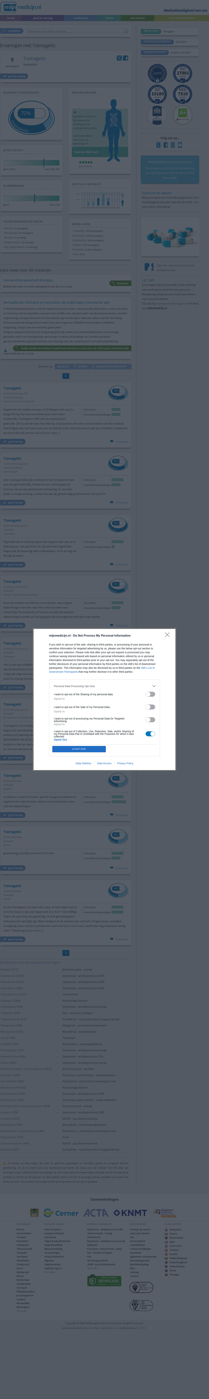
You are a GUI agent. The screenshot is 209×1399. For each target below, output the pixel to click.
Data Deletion (83, 763)
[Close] (168, 635)
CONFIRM (79, 749)
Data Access (104, 763)
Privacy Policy (125, 763)
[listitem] (104, 686)
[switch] (150, 694)
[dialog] (104, 699)
